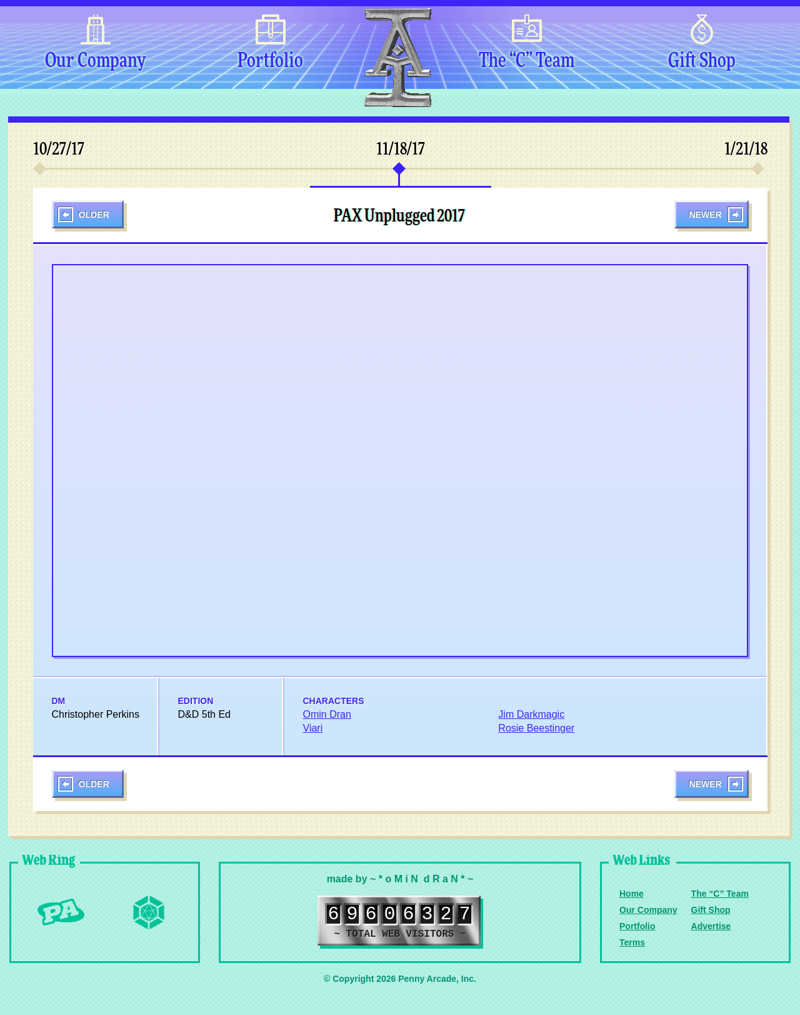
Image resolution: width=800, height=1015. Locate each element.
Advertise (711, 926)
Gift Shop (702, 61)
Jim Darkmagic (531, 714)
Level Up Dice (149, 912)
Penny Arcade (61, 912)
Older (94, 215)
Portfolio (270, 61)
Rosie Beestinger (536, 728)
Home (631, 894)
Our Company (95, 61)
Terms (632, 942)
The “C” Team (526, 61)
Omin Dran (327, 714)
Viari (313, 728)
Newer (705, 215)
